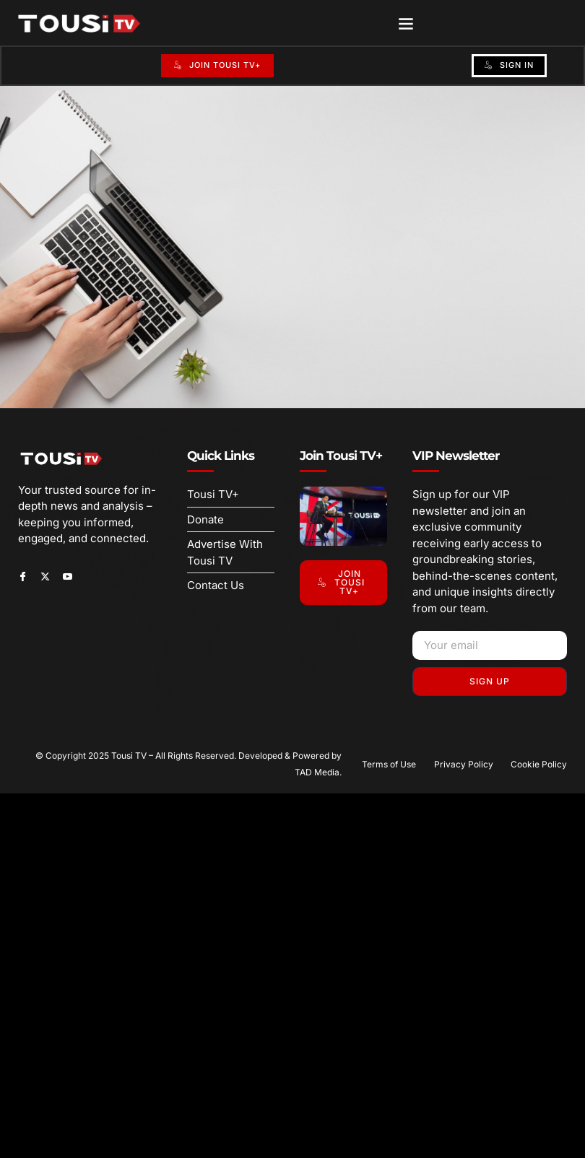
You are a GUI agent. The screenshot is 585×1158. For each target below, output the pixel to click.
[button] (406, 23)
